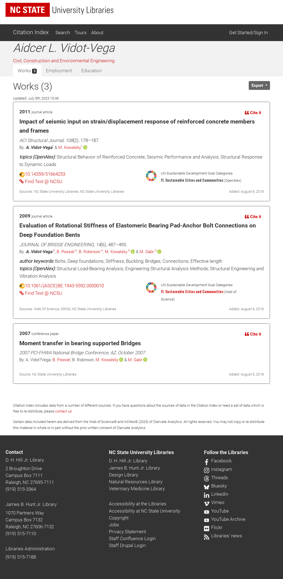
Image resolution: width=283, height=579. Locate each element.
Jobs (114, 524)
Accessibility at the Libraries (137, 503)
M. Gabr (147, 251)
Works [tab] (27, 71)
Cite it (253, 112)
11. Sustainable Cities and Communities (192, 291)
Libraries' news (223, 535)
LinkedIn (216, 494)
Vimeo (214, 502)
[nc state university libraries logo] (59, 10)
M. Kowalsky (69, 147)
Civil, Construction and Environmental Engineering (63, 60)
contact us (63, 411)
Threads (216, 477)
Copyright (119, 518)
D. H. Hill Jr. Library (25, 460)
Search (63, 32)
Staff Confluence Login (132, 538)
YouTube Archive (224, 519)
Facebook (218, 460)
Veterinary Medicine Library (137, 488)
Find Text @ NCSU (40, 181)
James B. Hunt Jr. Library (31, 504)
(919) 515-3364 (21, 489)
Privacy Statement (127, 531)
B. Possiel (65, 251)
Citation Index (31, 32)
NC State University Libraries (141, 452)
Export (257, 85)
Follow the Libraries (226, 452)
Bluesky (215, 486)
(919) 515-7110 (21, 533)
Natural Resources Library (136, 481)
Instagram (218, 469)
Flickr (213, 527)
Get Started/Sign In (248, 32)
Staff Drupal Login (127, 545)
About (97, 32)
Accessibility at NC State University (144, 511)
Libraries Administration (30, 548)
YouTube (216, 511)
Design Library (123, 475)
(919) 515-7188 (21, 557)
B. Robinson (89, 251)
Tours (81, 32)
